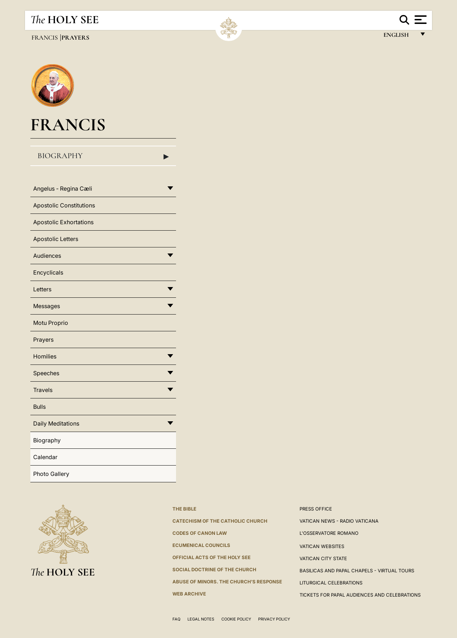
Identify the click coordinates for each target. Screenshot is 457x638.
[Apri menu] (420, 20)
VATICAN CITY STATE (323, 558)
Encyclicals (48, 272)
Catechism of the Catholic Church (219, 521)
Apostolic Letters (55, 238)
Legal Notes (200, 619)
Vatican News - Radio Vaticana (339, 521)
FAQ (176, 619)
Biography (103, 156)
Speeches (46, 373)
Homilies (44, 356)
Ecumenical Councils (201, 545)
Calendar (45, 457)
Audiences (47, 255)
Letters (42, 289)
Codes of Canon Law (199, 533)
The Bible (184, 509)
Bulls (39, 406)
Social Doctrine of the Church (214, 569)
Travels (42, 389)
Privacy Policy (274, 619)
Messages (46, 306)
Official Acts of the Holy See (211, 557)
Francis (45, 37)
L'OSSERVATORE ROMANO (329, 533)
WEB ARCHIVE (189, 594)
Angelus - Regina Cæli (62, 188)
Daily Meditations (56, 423)
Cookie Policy (236, 619)
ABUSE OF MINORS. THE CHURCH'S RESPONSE (227, 581)
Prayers (43, 339)
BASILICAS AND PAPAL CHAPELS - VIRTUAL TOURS (357, 570)
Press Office (316, 509)
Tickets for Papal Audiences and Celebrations (360, 595)
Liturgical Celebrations (331, 583)
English (399, 36)
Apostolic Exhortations (63, 222)
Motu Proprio (50, 322)
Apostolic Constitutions (64, 205)
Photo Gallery (51, 473)
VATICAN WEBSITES (322, 546)
